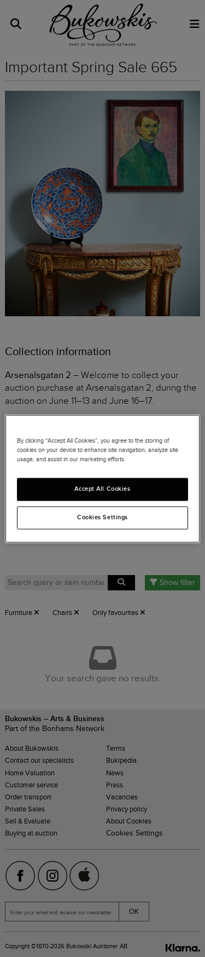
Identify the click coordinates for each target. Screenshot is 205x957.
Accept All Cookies (102, 488)
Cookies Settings (102, 517)
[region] (102, 478)
